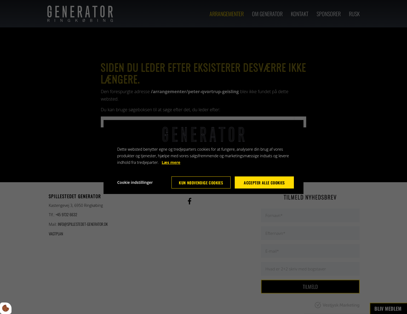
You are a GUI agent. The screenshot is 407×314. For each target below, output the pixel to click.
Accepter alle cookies (264, 182)
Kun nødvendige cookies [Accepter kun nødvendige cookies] (201, 182)
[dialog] (203, 157)
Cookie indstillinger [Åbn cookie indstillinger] (135, 182)
